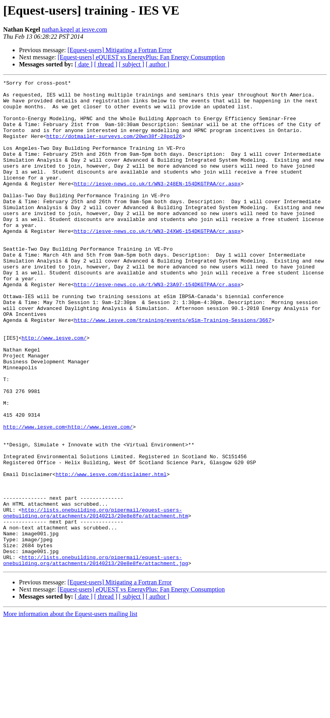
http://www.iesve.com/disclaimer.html (111, 553)
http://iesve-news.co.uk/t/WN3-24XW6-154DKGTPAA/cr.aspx (157, 261)
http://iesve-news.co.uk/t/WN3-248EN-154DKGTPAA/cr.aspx (157, 204)
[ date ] (83, 64)
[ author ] (158, 64)
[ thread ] (105, 64)
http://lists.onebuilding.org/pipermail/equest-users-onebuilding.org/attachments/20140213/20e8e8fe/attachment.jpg (95, 657)
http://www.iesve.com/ (54, 389)
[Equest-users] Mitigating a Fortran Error (120, 50)
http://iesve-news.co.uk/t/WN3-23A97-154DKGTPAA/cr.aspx (157, 325)
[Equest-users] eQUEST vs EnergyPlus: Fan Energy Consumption (141, 57)
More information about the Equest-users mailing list (70, 711)
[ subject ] (131, 64)
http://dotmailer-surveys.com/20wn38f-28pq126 (114, 147)
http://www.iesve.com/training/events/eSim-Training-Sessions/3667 (172, 368)
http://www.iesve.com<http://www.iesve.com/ (68, 496)
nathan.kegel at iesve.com (74, 29)
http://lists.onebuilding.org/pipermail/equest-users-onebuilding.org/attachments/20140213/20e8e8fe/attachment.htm (95, 600)
